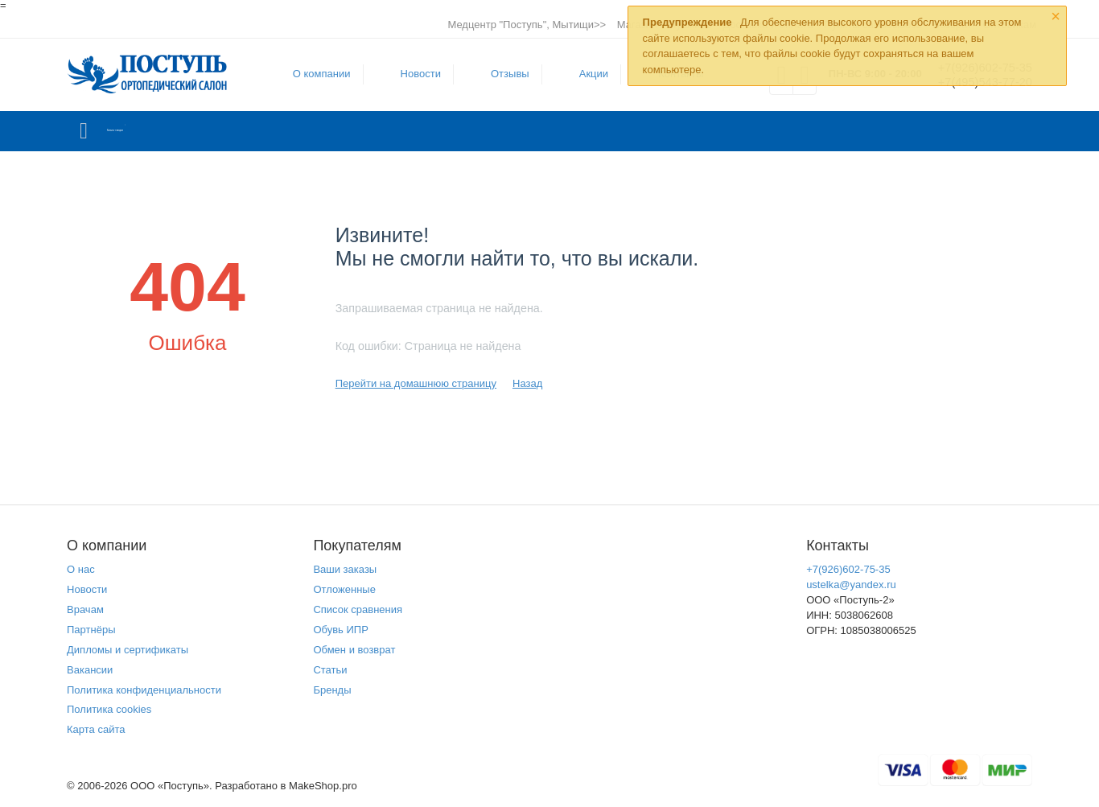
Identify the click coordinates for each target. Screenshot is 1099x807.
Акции (582, 74)
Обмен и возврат (354, 650)
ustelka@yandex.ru (851, 584)
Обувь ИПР (340, 630)
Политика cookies (109, 709)
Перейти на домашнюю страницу (415, 383)
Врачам (85, 609)
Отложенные (344, 589)
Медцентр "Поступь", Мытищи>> (526, 25)
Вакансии (90, 670)
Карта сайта (96, 729)
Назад (527, 383)
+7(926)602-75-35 (848, 569)
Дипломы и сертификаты (127, 650)
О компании (311, 74)
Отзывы (499, 74)
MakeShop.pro (323, 786)
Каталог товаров (162, 131)
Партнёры (91, 630)
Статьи (330, 670)
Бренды (332, 690)
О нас (81, 569)
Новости (409, 74)
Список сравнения (357, 609)
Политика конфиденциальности (144, 690)
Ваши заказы (345, 569)
